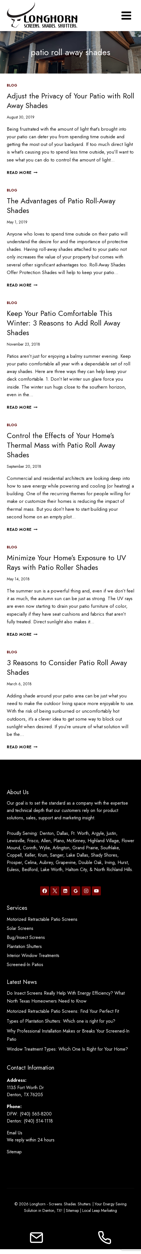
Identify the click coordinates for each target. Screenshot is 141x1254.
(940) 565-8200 (36, 1114)
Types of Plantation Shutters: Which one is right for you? (61, 1021)
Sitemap (14, 1152)
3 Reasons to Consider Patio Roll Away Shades (67, 667)
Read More (22, 172)
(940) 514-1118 (38, 1121)
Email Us (14, 1133)
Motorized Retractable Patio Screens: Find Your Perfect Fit (63, 1011)
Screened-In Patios (25, 964)
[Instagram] (86, 890)
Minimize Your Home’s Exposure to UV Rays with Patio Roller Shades (66, 562)
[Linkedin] (65, 890)
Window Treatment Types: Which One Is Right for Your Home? (67, 1049)
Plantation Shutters (24, 946)
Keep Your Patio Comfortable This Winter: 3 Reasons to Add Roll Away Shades (63, 323)
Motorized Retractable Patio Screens (42, 919)
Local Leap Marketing (99, 1210)
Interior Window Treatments (33, 955)
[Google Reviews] (75, 890)
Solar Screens (20, 928)
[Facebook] (44, 890)
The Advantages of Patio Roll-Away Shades (61, 205)
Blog (12, 85)
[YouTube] (96, 890)
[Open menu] (126, 15)
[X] (54, 890)
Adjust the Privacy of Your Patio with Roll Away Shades (70, 101)
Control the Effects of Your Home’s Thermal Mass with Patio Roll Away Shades (61, 445)
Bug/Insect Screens (26, 937)
